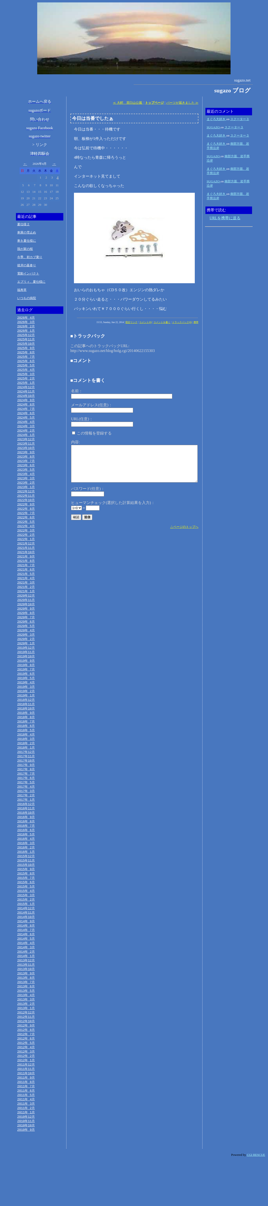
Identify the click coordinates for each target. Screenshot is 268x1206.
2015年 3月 (26, 927)
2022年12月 (26, 501)
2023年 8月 (26, 464)
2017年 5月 (26, 808)
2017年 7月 (26, 799)
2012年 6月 (26, 1078)
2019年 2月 (26, 712)
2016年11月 (26, 836)
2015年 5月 (26, 918)
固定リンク (131, 322)
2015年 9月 (26, 900)
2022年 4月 (26, 538)
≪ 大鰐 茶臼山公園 (128, 102)
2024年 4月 (26, 428)
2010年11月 (26, 1166)
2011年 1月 (26, 1156)
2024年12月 (26, 391)
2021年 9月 (26, 570)
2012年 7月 (26, 1074)
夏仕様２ (23, 224)
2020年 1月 (26, 661)
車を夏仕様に (26, 240)
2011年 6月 (26, 1133)
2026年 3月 (26, 322)
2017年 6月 (26, 803)
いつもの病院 (26, 298)
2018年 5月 (26, 753)
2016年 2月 (26, 877)
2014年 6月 (26, 968)
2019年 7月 (26, 689)
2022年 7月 (26, 524)
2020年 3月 (26, 652)
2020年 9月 (26, 625)
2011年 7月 (26, 1129)
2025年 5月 (26, 368)
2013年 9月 (26, 1010)
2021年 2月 (26, 602)
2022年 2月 (26, 547)
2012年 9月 (26, 1065)
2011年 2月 (26, 1152)
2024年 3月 (26, 432)
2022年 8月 (26, 519)
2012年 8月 (26, 1069)
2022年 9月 (26, 515)
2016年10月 (26, 840)
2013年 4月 (26, 1033)
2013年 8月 (26, 1014)
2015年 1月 (26, 936)
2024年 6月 (26, 418)
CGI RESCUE (256, 1200)
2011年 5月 (26, 1138)
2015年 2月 (26, 932)
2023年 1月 (26, 496)
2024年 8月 (26, 409)
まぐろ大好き (216, 119)
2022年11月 (26, 505)
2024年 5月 (26, 423)
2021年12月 (26, 556)
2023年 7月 (26, 469)
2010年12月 (26, 1161)
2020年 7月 (26, 634)
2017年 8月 (26, 794)
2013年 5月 (26, 1028)
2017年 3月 (26, 817)
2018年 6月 (26, 748)
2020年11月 (26, 615)
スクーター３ (239, 119)
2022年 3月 (26, 542)
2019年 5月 (26, 698)
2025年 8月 (26, 354)
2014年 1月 (26, 991)
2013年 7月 (26, 1019)
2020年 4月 (26, 648)
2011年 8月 (26, 1124)
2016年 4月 (26, 868)
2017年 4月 (26, 813)
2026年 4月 (26, 318)
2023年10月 (26, 455)
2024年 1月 (26, 441)
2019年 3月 (26, 707)
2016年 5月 (26, 863)
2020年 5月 (26, 643)
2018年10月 (26, 730)
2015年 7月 (26, 909)
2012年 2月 (26, 1097)
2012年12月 (26, 1051)
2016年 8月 (26, 849)
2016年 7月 (26, 854)
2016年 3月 (26, 872)
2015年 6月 (26, 913)
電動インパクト (28, 273)
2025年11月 (26, 340)
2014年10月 (26, 950)
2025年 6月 (26, 363)
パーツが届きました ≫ (182, 102)
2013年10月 (26, 1005)
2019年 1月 (26, 716)
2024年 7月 (26, 414)
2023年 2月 (26, 492)
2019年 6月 (26, 693)
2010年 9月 (26, 1175)
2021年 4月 (26, 593)
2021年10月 (26, 565)
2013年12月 (26, 996)
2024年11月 (26, 395)
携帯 (196, 322)
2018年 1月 (26, 771)
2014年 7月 (26, 964)
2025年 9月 (26, 350)
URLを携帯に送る (225, 218)
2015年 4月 (26, 923)
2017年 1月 (26, 826)
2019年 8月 (26, 684)
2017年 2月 (26, 822)
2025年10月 (26, 345)
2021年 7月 (26, 579)
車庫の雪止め (26, 232)
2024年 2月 (26, 437)
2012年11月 (26, 1056)
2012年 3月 (26, 1092)
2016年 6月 (26, 858)
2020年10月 (26, 620)
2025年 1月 (26, 386)
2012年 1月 (26, 1101)
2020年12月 (26, 611)
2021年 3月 (26, 597)
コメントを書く (161, 322)
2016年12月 (26, 831)
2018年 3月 (26, 762)
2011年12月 (26, 1106)
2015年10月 (26, 895)
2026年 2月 (26, 327)
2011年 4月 (26, 1143)
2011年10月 (26, 1115)
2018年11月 (26, 726)
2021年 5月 (26, 588)
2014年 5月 (26, 973)
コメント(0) (145, 322)
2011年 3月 (26, 1147)
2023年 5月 (26, 478)
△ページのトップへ (184, 527)
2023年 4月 (26, 483)
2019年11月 (26, 670)
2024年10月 (26, 400)
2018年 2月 (26, 767)
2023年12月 (26, 446)
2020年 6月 (26, 638)
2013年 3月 (26, 1037)
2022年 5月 (26, 533)
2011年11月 (26, 1111)
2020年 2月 (26, 657)
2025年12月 (26, 336)
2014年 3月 (26, 982)
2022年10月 (26, 510)
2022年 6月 (26, 528)
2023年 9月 (26, 460)
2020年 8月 (26, 629)
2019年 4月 (26, 703)
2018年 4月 (26, 758)
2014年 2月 (26, 987)
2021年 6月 (26, 583)
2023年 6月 (26, 473)
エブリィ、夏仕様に (31, 281)
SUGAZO (213, 127)
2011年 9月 (26, 1120)
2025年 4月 (26, 373)
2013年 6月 (26, 1023)
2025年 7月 (26, 359)
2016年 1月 (26, 881)
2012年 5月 (26, 1083)
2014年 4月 (26, 978)
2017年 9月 (26, 790)
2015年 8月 (26, 904)
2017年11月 (26, 781)
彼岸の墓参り (26, 265)
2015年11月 (26, 891)
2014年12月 (26, 941)
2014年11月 (26, 946)
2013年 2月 (26, 1042)
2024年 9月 (26, 405)
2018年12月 (26, 721)
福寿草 (22, 290)
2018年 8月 (26, 739)
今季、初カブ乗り (29, 257)
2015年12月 (26, 886)
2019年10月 (26, 675)
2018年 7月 (26, 744)
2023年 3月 (26, 487)
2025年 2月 (26, 382)
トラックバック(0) (182, 322)
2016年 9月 (26, 845)
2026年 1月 (26, 331)
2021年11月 (26, 560)
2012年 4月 (26, 1088)
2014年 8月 (26, 959)
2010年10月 (26, 1170)
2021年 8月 (26, 574)
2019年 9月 (26, 680)
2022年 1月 (26, 551)
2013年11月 (26, 1001)
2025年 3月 (26, 377)
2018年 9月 (26, 735)
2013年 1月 (26, 1046)
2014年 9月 (26, 955)
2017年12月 (26, 776)
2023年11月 (26, 450)
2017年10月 (26, 785)
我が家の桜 (25, 249)
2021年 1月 (26, 606)
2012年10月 (26, 1060)
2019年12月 (26, 666)
